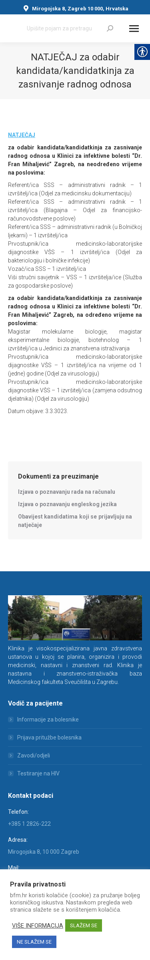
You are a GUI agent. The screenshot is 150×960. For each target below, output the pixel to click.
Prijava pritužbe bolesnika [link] (49, 737)
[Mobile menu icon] (134, 28)
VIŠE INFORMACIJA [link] (37, 925)
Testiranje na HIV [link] (38, 773)
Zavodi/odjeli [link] (33, 755)
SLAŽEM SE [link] (83, 925)
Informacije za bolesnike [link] (48, 719)
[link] (110, 28)
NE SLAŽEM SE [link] (34, 942)
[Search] (70, 28)
